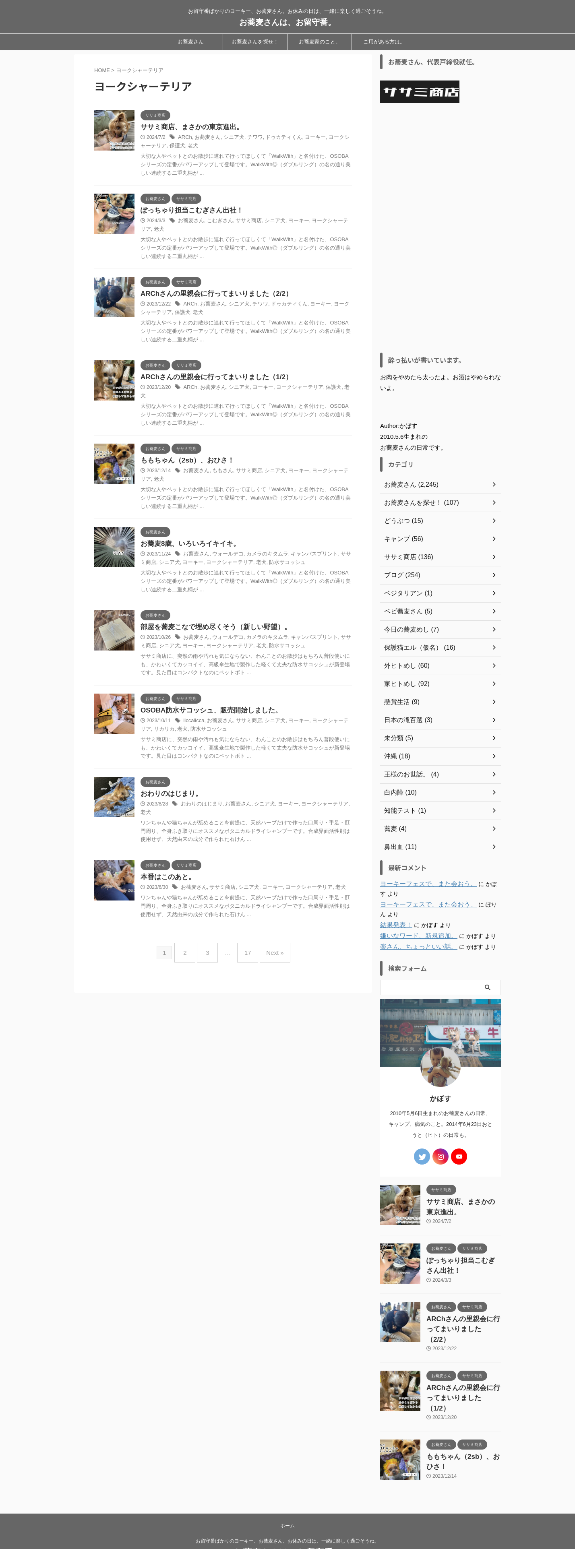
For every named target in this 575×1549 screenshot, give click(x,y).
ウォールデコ (224, 549)
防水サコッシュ (267, 557)
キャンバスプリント (305, 549)
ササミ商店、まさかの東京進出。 (189, 127)
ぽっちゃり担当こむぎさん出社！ (189, 211)
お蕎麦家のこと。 (320, 42)
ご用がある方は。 (384, 42)
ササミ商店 (244, 222)
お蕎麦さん (191, 42)
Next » (268, 938)
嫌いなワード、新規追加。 (414, 936)
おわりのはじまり (200, 800)
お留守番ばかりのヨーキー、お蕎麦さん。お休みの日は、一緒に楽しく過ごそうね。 (287, 1511)
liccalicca (193, 716)
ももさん (220, 465)
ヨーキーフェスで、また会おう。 (422, 884)
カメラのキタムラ (261, 549)
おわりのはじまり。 (170, 789)
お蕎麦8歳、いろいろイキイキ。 (187, 538)
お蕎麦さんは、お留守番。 (287, 22)
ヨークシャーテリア (324, 222)
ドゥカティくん (277, 138)
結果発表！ (394, 925)
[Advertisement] (440, 228)
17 (245, 938)
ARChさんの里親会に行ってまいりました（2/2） (212, 295)
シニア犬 (230, 138)
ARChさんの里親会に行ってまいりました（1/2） (212, 379)
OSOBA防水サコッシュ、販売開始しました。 (207, 705)
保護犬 (165, 146)
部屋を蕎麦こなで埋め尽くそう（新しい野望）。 (211, 622)
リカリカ (150, 725)
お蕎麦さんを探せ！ (255, 42)
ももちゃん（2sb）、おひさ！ (185, 454)
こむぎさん (217, 222)
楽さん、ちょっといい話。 (414, 947)
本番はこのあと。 (166, 865)
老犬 (179, 146)
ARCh (184, 138)
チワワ (249, 138)
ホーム (287, 1496)
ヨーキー (305, 138)
